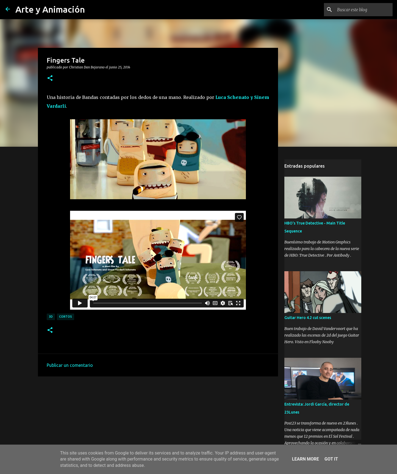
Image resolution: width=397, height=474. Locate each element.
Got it (331, 459)
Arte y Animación (50, 9)
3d (51, 316)
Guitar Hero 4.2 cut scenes (307, 317)
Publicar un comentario (70, 365)
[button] (50, 78)
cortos (65, 316)
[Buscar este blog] (364, 9)
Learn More (305, 459)
